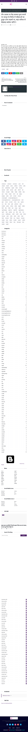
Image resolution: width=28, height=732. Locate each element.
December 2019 (14, 636)
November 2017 (14, 672)
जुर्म (14, 295)
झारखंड (14, 301)
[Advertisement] (14, 552)
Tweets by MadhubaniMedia (6, 703)
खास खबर (14, 266)
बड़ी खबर (11, 206)
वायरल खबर (7, 218)
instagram (3, 493)
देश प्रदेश (14, 321)
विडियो (11, 218)
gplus (15, 493)
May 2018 (14, 661)
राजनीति (13, 214)
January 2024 (14, 612)
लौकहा (22, 216)
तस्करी (14, 303)
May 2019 (14, 641)
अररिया (14, 250)
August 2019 (14, 637)
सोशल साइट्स (19, 222)
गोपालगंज (14, 274)
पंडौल (5, 204)
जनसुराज (14, 291)
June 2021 (14, 623)
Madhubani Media (6, 695)
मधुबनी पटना (10, 210)
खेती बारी (14, 270)
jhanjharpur (14, 231)
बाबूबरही (19, 206)
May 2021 (14, 625)
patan (14, 236)
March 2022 (14, 619)
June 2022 (14, 617)
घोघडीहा (14, 280)
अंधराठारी (14, 242)
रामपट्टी (21, 214)
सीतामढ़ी (7, 222)
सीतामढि (3, 222)
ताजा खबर (3, 69)
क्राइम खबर (14, 262)
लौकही (3, 218)
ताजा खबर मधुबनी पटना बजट (14, 315)
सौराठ (23, 222)
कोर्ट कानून (14, 260)
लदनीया (19, 216)
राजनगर (3, 214)
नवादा (14, 327)
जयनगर (14, 293)
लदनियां (15, 216)
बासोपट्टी (23, 206)
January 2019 (14, 648)
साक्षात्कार (19, 220)
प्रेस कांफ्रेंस (3, 206)
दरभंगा (14, 317)
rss (14, 492)
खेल (14, 272)
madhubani (14, 233)
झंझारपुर (14, 297)
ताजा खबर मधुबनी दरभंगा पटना (14, 313)
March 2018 (14, 665)
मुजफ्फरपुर (10, 212)
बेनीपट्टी (9, 208)
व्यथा (14, 218)
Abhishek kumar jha (5, 24)
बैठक (12, 208)
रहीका (20, 212)
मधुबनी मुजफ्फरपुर (21, 210)
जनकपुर (14, 288)
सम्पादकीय (15, 220)
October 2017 (14, 674)
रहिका (17, 212)
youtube (2, 492)
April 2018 (14, 663)
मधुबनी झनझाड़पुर (4, 210)
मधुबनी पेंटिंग (15, 210)
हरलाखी (7, 224)
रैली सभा (24, 214)
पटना (2, 204)
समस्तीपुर (3, 220)
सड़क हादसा (22, 218)
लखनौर (8, 216)
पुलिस (12, 204)
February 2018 (14, 667)
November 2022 (14, 615)
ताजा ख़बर (14, 307)
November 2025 (14, 599)
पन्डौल (9, 204)
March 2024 (14, 608)
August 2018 (14, 656)
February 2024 (14, 610)
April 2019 (14, 643)
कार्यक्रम (14, 258)
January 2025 (14, 603)
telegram (2, 504)
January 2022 (14, 621)
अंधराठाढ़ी (14, 240)
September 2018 (14, 654)
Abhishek (4, 528)
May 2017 (14, 683)
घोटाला (14, 284)
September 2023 (14, 614)
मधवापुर (16, 208)
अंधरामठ (14, 244)
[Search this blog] (10, 535)
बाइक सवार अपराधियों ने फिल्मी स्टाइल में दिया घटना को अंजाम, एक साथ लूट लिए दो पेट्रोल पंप (13, 526)
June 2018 (14, 659)
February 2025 (14, 601)
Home (2, 471)
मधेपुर (6, 212)
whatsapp (3, 495)
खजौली (14, 264)
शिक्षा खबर (18, 218)
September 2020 (14, 630)
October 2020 (14, 628)
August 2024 (14, 604)
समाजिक (11, 220)
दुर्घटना (14, 319)
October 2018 (14, 652)
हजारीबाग (3, 224)
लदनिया (11, 216)
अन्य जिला (14, 248)
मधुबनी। (3, 212)
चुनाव (14, 286)
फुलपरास (7, 206)
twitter (15, 491)
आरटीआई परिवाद (14, 254)
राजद (23, 212)
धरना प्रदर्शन (14, 323)
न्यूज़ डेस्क (14, 329)
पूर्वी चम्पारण (16, 204)
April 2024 (14, 606)
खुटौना (14, 268)
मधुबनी (7, 69)
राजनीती (17, 214)
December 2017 (14, 670)
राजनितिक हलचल (8, 214)
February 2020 (14, 634)
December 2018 (14, 650)
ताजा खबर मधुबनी (14, 309)
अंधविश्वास (14, 246)
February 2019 (14, 647)
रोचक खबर (3, 216)
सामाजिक (23, 220)
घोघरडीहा (14, 282)
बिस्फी (3, 208)
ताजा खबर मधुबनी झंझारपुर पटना (14, 311)
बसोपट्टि (16, 206)
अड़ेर (14, 238)
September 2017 (14, 676)
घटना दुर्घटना (14, 276)
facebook (3, 491)
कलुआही (14, 256)
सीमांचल (11, 222)
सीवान (14, 222)
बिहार (6, 208)
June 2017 (14, 681)
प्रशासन (21, 204)
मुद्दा (13, 212)
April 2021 (14, 626)
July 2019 (14, 639)
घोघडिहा (14, 278)
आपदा (14, 252)
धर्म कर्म (14, 325)
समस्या (7, 220)
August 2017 (14, 678)
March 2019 (14, 645)
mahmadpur (14, 234)
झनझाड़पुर (14, 299)
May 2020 (14, 632)
